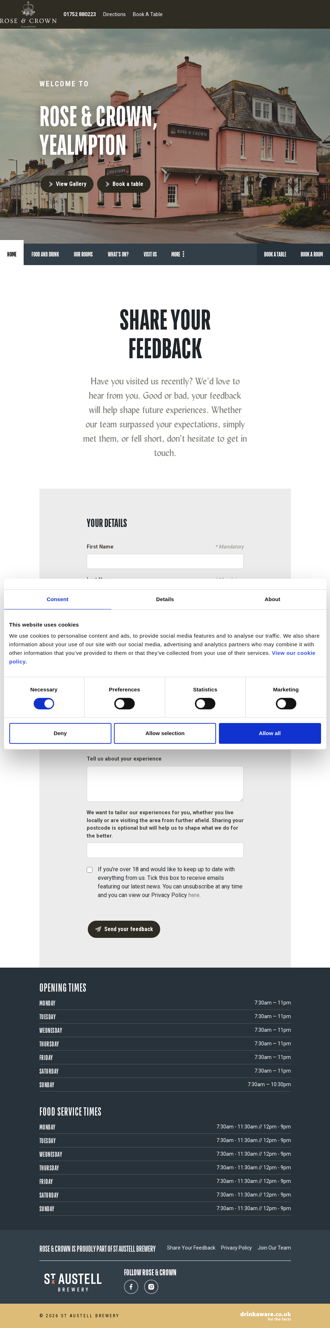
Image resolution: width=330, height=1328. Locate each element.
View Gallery (71, 184)
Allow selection (165, 733)
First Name (165, 547)
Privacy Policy (236, 1248)
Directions (114, 14)
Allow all (270, 733)
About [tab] (273, 599)
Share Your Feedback (191, 1248)
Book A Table (148, 14)
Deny (60, 733)
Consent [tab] (57, 599)
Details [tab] (165, 599)
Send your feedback (128, 929)
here (194, 895)
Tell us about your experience (124, 759)
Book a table (128, 184)
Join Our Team (274, 1248)
